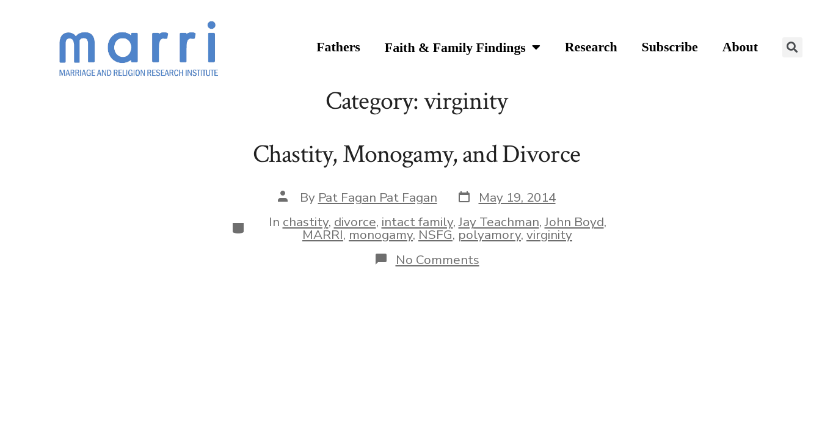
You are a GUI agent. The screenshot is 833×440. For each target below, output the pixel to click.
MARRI (322, 234)
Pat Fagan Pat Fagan (377, 197)
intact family (417, 221)
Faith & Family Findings (462, 48)
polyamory (489, 234)
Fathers (338, 47)
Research (591, 47)
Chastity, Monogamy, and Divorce (416, 154)
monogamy (381, 234)
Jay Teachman (499, 221)
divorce (355, 221)
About (740, 47)
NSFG (435, 234)
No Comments (437, 259)
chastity (306, 221)
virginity (549, 234)
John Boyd (574, 221)
